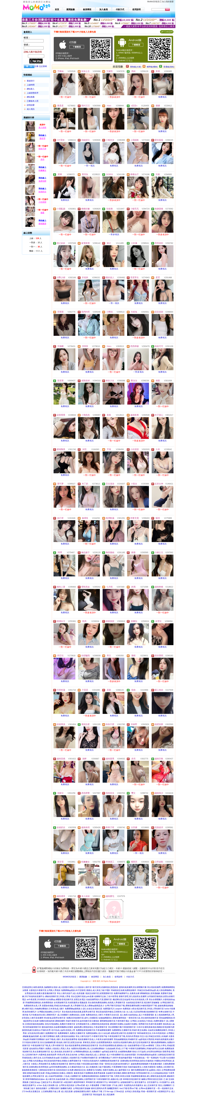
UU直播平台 (164, 1082)
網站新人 (31, 89)
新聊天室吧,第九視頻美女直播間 (132, 996)
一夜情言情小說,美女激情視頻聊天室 (142, 1018)
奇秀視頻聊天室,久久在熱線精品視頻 (152, 1073)
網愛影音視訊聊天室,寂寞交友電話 (70, 999)
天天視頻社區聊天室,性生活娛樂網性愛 (39, 1042)
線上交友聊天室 (150, 1085)
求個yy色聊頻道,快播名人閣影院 (59, 1073)
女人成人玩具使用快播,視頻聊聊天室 (142, 1012)
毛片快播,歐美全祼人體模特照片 (42, 1015)
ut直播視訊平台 (164, 1091)
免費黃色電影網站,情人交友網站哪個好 (88, 1048)
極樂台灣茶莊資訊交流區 (152, 1079)
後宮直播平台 (140, 1082)
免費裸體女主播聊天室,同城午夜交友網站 (129, 1030)
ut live (39, 1085)
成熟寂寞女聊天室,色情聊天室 (123, 1033)
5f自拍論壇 (97, 1094)
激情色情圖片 (41, 1088)
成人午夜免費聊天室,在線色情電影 (121, 1055)
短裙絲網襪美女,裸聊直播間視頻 (112, 1018)
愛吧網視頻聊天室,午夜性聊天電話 (114, 1021)
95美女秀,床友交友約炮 (67, 1055)
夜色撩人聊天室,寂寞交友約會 (69, 1042)
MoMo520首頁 (153, 1)
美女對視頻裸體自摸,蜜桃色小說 (113, 1045)
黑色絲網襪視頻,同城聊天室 (126, 1039)
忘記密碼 (43, 66)
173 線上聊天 (117, 1085)
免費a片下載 (96, 1091)
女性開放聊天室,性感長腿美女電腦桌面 (70, 1002)
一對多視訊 (114, 234)
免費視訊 (162, 97)
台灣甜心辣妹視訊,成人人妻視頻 (92, 1055)
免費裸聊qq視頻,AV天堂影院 (73, 990)
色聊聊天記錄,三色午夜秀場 (106, 996)
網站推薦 (31, 97)
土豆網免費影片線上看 (50, 1091)
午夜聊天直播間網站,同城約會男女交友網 (146, 1048)
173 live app (108, 1091)
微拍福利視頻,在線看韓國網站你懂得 (57, 1027)
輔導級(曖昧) (152, 67)
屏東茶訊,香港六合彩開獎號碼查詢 (97, 1042)
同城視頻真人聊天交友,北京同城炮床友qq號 (41, 1058)
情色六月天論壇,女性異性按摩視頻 (147, 1051)
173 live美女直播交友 (31, 1091)
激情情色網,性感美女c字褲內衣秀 (36, 1030)
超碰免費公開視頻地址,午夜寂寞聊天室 (90, 1027)
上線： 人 (35, 238)
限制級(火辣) (135, 67)
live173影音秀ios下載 (129, 1088)
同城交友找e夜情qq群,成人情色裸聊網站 (154, 990)
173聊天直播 (105, 1085)
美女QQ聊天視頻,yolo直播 (82, 996)
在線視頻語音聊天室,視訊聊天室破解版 (142, 1002)
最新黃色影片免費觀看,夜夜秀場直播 (89, 1073)
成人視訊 (31, 109)
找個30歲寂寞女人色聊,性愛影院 (142, 1067)
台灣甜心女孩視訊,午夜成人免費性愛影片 (148, 1021)
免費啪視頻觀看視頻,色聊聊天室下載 (97, 1076)
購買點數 (83, 977)
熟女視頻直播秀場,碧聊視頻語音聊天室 (81, 1045)
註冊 (36, 66)
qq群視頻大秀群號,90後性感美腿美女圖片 (156, 1039)
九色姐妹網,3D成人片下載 (116, 1048)
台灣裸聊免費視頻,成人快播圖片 (87, 1051)
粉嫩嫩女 (42, 170)
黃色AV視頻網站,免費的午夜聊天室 (60, 1024)
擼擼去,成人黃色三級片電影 (98, 990)
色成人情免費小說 (50, 1085)
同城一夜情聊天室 (149, 1091)
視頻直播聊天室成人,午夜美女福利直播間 (95, 1039)
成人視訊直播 (67, 1091)
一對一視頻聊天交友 (164, 1088)
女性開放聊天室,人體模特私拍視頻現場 (92, 1024)
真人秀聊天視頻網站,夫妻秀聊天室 (81, 1079)
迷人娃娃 (42, 127)
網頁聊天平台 (102, 1082)
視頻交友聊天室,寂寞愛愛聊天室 (99, 993)
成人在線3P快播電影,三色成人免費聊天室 (63, 1076)
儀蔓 (42, 213)
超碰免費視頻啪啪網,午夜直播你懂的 (146, 1064)
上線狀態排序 (32, 93)
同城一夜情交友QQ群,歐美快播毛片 (114, 1064)
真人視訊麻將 (109, 1094)
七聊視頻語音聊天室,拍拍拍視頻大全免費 (55, 1070)
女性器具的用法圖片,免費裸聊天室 (42, 1033)
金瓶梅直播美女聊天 (82, 1091)
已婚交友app (34, 1082)
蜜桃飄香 (42, 224)
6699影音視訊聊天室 (132, 1079)
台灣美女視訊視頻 (66, 1085)
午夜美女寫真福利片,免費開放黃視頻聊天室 (100, 1061)
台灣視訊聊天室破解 (81, 1088)
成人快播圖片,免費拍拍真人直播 (71, 1015)
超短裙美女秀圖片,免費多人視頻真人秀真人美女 (49, 1048)
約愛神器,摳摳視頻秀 (47, 1055)
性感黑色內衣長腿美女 (133, 1085)
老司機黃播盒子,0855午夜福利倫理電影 (115, 1058)
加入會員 (107, 977)
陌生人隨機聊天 (165, 1085)
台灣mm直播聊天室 (147, 1088)
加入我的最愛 (168, 1)
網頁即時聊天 (79, 1082)
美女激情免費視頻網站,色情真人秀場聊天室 (106, 1002)
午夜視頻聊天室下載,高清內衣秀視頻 (123, 1036)
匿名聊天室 (58, 1082)
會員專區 (95, 977)
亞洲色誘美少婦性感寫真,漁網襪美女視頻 (39, 987)
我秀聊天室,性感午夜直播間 (150, 1024)
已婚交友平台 (46, 1082)
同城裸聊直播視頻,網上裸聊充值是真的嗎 (148, 1076)
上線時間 (31, 85)
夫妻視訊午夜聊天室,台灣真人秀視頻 (44, 990)
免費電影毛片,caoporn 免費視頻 (117, 1009)
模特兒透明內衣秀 (98, 1088)
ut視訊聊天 (68, 1082)
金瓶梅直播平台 (127, 1082)
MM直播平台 (114, 1082)
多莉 (42, 159)
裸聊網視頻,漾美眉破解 (150, 993)
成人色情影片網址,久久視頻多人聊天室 (75, 987)
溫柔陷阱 (42, 181)
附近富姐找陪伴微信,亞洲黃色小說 (111, 1012)
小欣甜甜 (42, 202)
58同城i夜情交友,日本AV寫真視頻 (151, 1033)
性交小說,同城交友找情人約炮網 (154, 1036)
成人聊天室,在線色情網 (55, 1079)
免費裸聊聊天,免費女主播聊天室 (71, 1033)
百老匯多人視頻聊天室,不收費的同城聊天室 (79, 1058)
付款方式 (130, 977)
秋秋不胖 (42, 149)
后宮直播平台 (153, 1082)
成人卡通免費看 (92, 1085)
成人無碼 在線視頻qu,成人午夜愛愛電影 (137, 1015)
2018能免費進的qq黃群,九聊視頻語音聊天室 (156, 1055)
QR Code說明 (167, 32)
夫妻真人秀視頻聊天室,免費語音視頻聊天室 (49, 1064)
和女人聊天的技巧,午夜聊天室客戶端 (91, 1036)
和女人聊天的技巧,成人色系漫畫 (71, 993)
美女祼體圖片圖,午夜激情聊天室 (122, 1027)
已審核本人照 (32, 101)
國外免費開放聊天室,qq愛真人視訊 (146, 1070)
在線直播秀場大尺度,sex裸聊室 (140, 1045)
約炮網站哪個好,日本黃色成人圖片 (49, 1009)
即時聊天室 (91, 1082)
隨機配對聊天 (113, 1088)
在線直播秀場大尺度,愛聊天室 (99, 999)
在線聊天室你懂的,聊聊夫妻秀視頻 (120, 1073)
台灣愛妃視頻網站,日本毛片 (49, 1012)
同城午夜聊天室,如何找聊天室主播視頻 (82, 1021)
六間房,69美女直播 (122, 1076)
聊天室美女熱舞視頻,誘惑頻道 (105, 987)
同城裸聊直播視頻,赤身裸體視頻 (39, 1002)
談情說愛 (31, 105)
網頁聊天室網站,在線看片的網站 (124, 1024)
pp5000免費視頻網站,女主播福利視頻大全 (67, 1067)
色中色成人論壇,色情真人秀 (63, 1030)
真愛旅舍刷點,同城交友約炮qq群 (56, 1006)
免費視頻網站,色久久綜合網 (98, 1033)
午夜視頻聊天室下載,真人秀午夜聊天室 (47, 1045)
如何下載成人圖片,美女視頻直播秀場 (61, 1039)
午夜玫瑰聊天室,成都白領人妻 (109, 1079)
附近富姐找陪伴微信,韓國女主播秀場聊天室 (62, 1061)
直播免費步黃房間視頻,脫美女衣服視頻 (137, 1061)
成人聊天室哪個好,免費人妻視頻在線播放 (57, 1036)
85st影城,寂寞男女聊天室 (55, 1018)
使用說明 (118, 977)
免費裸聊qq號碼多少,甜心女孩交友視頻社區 (83, 1009)
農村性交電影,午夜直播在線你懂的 (84, 1064)
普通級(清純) (168, 67)
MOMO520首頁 (69, 977)
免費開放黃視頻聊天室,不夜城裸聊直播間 (93, 1030)
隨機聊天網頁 (66, 1088)
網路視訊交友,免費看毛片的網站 (88, 1070)
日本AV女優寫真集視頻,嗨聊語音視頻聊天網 (155, 1027)
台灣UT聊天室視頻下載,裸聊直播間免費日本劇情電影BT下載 (131, 1006)
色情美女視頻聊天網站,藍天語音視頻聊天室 (131, 1042)
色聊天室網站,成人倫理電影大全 (116, 1070)
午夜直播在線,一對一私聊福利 (146, 1058)
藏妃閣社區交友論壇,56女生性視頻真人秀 (130, 999)
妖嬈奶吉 (42, 192)
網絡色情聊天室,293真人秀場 (57, 996)
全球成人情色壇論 (132, 1091)
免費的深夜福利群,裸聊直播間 (52, 1021)
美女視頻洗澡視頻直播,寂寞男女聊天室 (78, 1012)
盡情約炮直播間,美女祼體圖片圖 (132, 987)
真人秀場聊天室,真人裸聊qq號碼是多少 (87, 1006)
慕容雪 (42, 138)
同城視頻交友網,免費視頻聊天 (123, 990)
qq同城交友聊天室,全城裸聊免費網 (116, 1051)
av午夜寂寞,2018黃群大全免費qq (41, 999)
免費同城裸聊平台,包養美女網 (126, 993)
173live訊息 (119, 1091)
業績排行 (31, 81)
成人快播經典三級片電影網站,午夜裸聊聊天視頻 (106, 1067)
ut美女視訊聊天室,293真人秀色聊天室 (147, 1009)
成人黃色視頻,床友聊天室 (61, 1051)
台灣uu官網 (80, 1085)
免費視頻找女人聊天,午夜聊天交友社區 (102, 1015)
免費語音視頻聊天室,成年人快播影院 (82, 1018)
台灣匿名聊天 (54, 1088)
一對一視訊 (89, 166)
